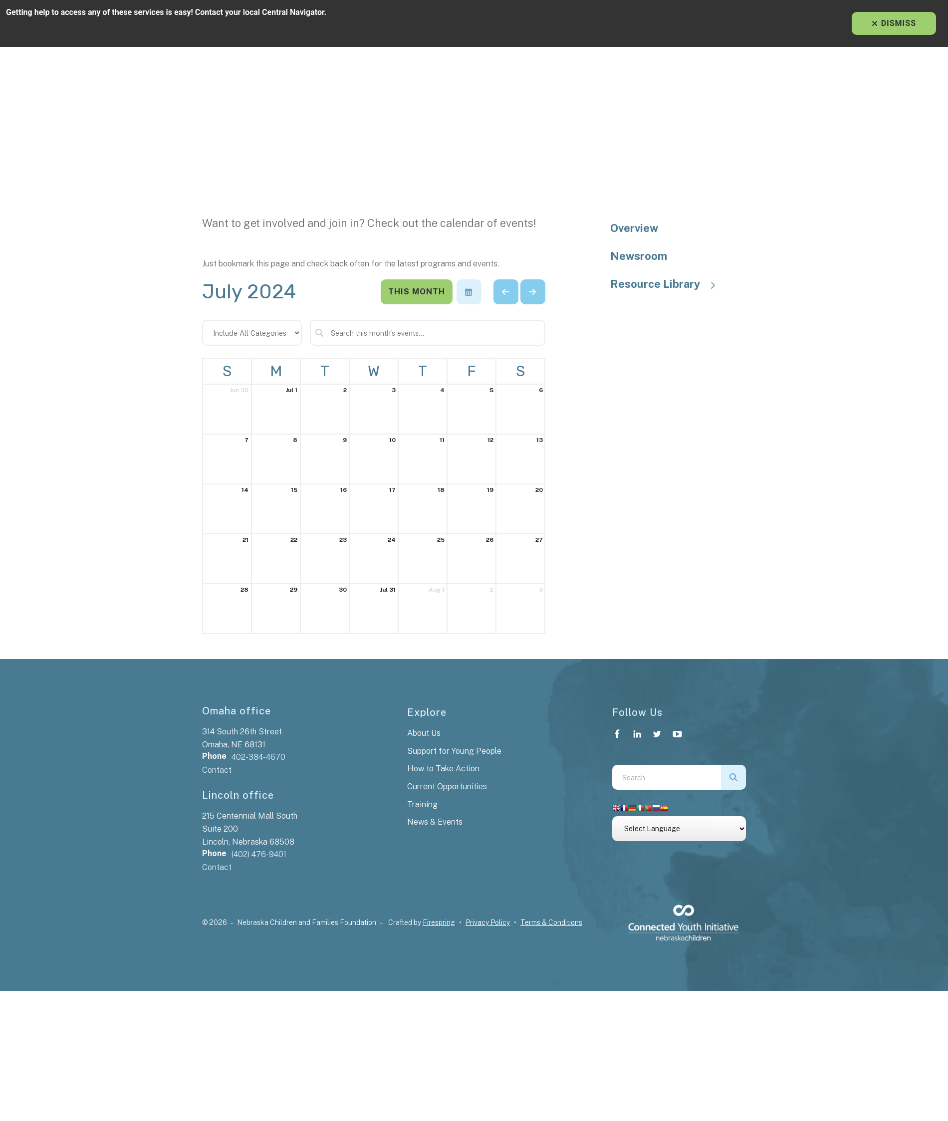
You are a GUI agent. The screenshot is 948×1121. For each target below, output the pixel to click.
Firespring (439, 922)
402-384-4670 (258, 757)
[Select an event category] (252, 333)
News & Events (435, 822)
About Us (424, 733)
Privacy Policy (488, 922)
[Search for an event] (427, 333)
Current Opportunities (447, 786)
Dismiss (894, 23)
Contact (217, 770)
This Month (416, 291)
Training (422, 804)
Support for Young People (454, 751)
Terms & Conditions (551, 922)
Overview (634, 228)
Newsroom (638, 255)
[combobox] (666, 777)
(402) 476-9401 (259, 854)
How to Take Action (443, 768)
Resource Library (667, 283)
